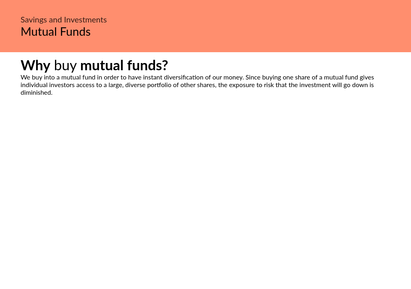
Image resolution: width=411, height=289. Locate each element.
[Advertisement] (205, 171)
